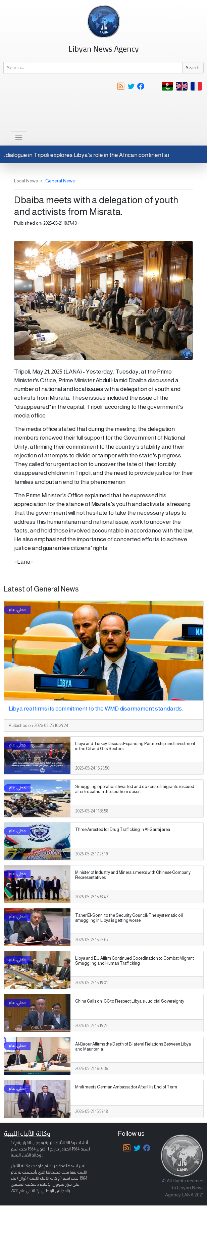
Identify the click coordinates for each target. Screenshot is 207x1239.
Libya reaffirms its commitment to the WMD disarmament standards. (96, 708)
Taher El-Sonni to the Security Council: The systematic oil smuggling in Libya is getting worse (129, 918)
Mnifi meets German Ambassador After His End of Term (126, 1087)
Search (193, 67)
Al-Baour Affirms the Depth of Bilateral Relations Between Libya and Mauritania (133, 1047)
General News (60, 180)
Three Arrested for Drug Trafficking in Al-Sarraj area (122, 829)
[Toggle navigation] (19, 137)
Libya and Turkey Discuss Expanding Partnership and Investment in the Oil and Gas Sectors (135, 746)
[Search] (93, 67)
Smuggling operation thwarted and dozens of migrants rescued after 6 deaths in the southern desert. (134, 789)
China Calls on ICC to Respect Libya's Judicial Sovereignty (129, 1001)
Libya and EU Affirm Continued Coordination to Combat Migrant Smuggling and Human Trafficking (134, 961)
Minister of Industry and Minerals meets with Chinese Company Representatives (133, 875)
